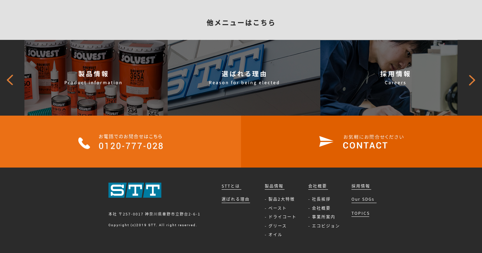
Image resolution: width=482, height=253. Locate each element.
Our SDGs (363, 199)
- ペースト (276, 208)
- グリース (276, 226)
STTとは (231, 186)
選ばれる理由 (236, 199)
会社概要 (317, 186)
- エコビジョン (324, 226)
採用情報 (360, 186)
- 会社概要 (319, 208)
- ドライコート (281, 217)
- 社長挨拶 (319, 199)
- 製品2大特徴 (280, 199)
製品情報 (274, 186)
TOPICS (360, 213)
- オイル (274, 235)
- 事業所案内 (321, 217)
